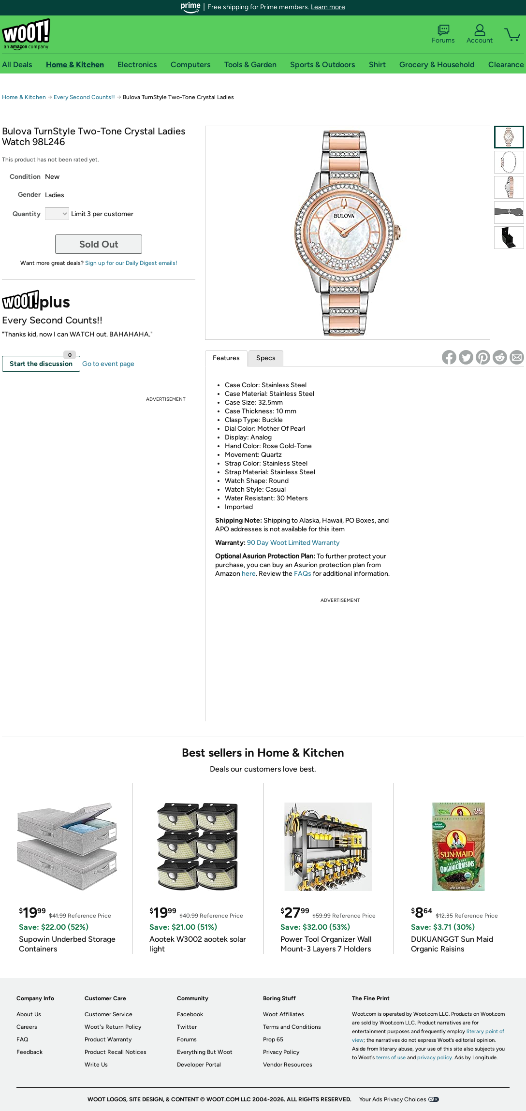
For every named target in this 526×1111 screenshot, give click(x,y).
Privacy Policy (281, 1052)
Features (226, 358)
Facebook (190, 1014)
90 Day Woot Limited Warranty (293, 543)
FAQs (302, 574)
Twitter (187, 1026)
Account (480, 34)
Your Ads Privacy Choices (392, 1099)
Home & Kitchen (24, 97)
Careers (26, 1026)
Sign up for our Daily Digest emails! (131, 263)
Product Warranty (108, 1039)
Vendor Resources (287, 1064)
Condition (25, 177)
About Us (28, 1014)
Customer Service (108, 1014)
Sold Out (98, 244)
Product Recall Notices (115, 1052)
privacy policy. (435, 1057)
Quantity (27, 214)
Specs (266, 358)
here (249, 574)
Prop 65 (273, 1039)
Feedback (29, 1052)
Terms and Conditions (292, 1026)
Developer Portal (199, 1064)
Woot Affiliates (283, 1014)
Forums (443, 34)
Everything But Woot (205, 1052)
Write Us (96, 1064)
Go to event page (108, 364)
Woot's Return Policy (113, 1026)
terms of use (391, 1057)
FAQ (22, 1039)
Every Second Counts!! (84, 97)
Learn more (328, 7)
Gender (29, 194)
